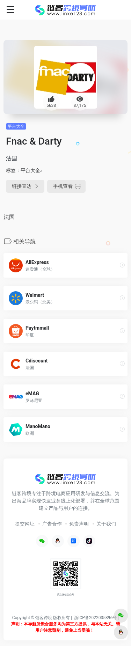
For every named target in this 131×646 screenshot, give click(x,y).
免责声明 (79, 524)
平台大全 (16, 126)
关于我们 (106, 524)
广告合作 (52, 524)
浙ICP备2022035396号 (95, 617)
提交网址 (25, 524)
